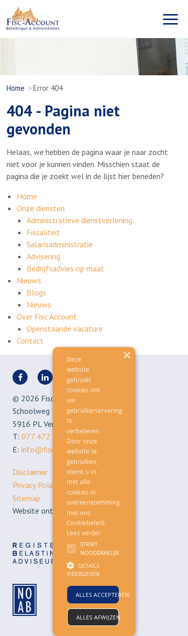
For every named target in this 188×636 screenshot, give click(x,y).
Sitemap (26, 498)
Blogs (36, 292)
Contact (30, 341)
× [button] (126, 356)
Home (16, 88)
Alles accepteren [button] (97, 594)
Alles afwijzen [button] (97, 617)
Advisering (43, 256)
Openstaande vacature (65, 329)
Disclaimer (30, 472)
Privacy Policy (35, 485)
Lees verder (84, 533)
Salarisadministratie (60, 244)
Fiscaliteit (43, 232)
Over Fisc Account (47, 316)
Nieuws (29, 280)
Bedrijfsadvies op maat (65, 268)
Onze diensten (41, 208)
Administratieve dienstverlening (79, 220)
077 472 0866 (46, 436)
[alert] (94, 491)
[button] (85, 569)
